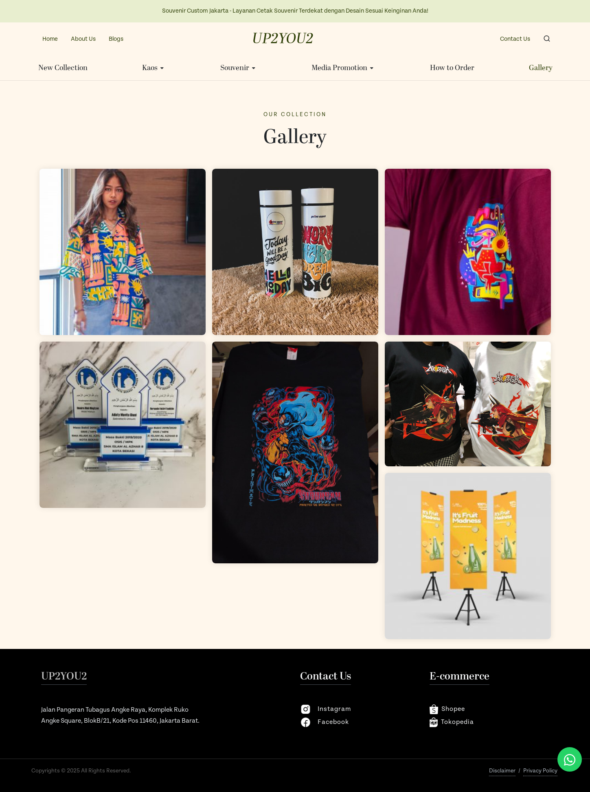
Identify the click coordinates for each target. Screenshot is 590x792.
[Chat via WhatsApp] (569, 759)
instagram (325, 709)
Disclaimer (502, 771)
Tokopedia (452, 722)
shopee (447, 709)
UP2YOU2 (283, 39)
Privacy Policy (540, 771)
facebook (324, 722)
